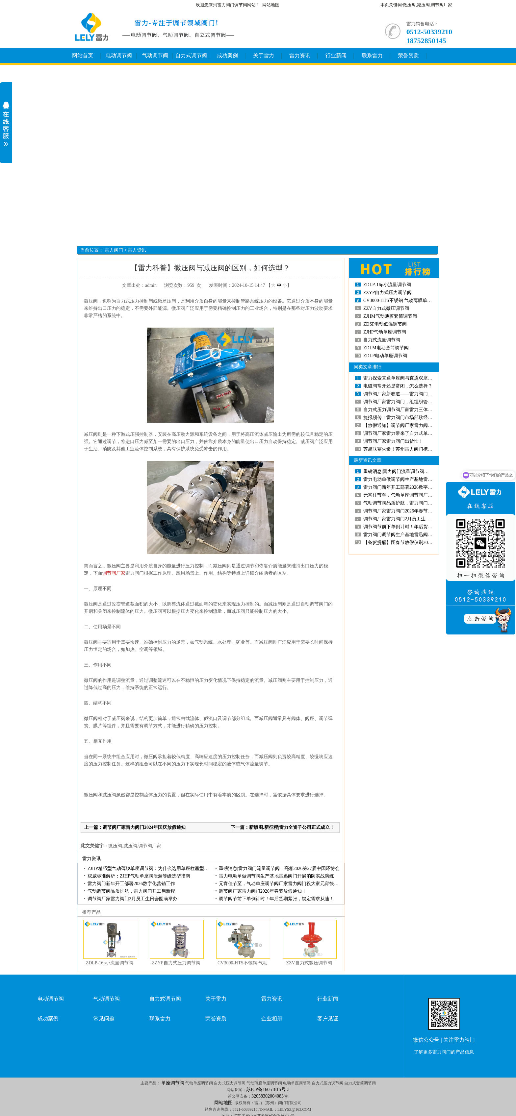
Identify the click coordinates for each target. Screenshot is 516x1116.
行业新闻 (336, 55)
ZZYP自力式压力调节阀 (176, 962)
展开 (6, 124)
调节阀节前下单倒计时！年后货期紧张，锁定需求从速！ (276, 898)
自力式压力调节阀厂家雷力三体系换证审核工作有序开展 (420, 409)
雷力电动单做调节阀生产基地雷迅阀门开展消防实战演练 (276, 876)
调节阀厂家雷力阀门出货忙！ (393, 441)
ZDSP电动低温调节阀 (385, 324)
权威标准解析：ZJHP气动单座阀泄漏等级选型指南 (139, 876)
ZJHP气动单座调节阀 (384, 332)
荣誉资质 (408, 55)
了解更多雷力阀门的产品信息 (444, 1052)
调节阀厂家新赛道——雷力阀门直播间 (402, 393)
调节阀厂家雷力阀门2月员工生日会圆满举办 (132, 898)
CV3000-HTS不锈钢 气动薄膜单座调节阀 (404, 300)
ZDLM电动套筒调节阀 (386, 347)
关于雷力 (263, 55)
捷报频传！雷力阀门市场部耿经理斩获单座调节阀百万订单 (423, 417)
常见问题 (104, 1018)
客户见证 (327, 1018)
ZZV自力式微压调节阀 (309, 962)
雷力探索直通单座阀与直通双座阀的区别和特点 (411, 378)
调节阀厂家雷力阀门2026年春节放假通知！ (262, 891)
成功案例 (227, 55)
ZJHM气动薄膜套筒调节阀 (390, 316)
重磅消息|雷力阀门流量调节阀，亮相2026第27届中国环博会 (279, 868)
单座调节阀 (172, 1082)
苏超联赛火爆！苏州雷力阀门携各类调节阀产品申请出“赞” (422, 449)
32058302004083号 (269, 1096)
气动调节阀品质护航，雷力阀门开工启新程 (131, 891)
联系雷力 (372, 55)
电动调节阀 (119, 55)
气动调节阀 (155, 55)
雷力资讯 (299, 55)
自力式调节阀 (191, 55)
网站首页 (82, 55)
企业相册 (271, 1018)
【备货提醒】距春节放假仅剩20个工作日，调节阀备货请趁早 (425, 542)
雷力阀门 (114, 250)
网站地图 (270, 4)
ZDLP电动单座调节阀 (385, 355)
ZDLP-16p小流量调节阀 (110, 962)
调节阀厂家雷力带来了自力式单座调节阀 (404, 433)
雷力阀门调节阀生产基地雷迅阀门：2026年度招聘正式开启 (423, 534)
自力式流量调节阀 (381, 339)
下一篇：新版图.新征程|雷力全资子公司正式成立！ (282, 827)
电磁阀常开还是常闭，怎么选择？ (397, 386)
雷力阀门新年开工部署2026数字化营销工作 (131, 883)
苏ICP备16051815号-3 (267, 1089)
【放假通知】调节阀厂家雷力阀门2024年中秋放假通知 (418, 425)
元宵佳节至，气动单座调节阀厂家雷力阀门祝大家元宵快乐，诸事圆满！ (292, 883)
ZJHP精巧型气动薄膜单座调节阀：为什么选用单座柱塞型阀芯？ (153, 868)
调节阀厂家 (113, 573)
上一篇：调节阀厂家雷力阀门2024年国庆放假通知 (135, 827)
